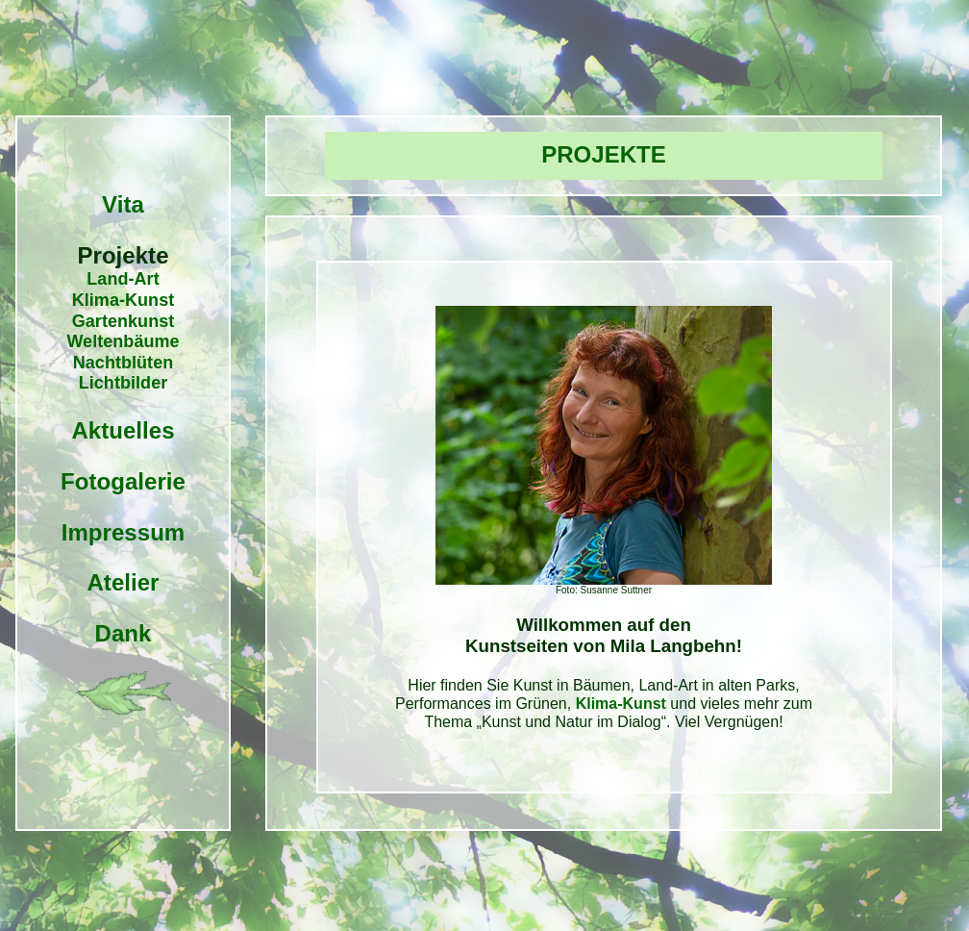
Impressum (123, 532)
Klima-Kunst (123, 300)
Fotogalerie (123, 481)
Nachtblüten (123, 362)
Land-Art (123, 279)
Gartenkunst (123, 321)
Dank (123, 633)
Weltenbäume (122, 341)
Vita (123, 204)
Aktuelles (122, 430)
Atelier (123, 582)
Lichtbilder (123, 382)
